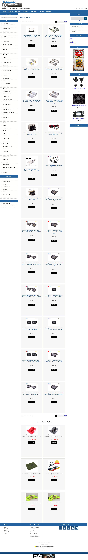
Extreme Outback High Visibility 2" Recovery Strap (32, 503)
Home (74, 8)
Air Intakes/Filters (6, 25)
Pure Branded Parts (6, 23)
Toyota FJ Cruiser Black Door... (78, 118)
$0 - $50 (71, 38)
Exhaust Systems (6, 52)
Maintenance (5, 86)
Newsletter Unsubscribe (7, 197)
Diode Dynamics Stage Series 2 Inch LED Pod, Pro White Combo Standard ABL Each (54, 199)
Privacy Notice (5, 184)
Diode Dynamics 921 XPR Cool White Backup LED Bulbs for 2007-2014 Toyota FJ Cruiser (54, 37)
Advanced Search (78, 20)
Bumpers (4, 36)
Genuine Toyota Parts (6, 62)
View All (5, 533)
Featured (6, 528)
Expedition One (5, 141)
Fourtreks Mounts (6, 143)
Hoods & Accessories (6, 70)
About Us (10, 11)
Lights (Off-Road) (6, 80)
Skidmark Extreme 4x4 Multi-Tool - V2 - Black (54, 436)
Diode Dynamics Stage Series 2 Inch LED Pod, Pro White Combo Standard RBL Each (54, 232)
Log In (79, 8)
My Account (32, 531)
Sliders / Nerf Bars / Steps (7, 109)
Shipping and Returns (34, 527)
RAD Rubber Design (6, 156)
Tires (3, 120)
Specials (42, 11)
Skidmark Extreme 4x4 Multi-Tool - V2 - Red (32, 436)
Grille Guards (5, 65)
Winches (4, 125)
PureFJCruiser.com (47, 542)
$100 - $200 (72, 41)
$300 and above (73, 43)
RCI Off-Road (5, 159)
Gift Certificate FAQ (6, 194)
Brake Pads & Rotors (6, 33)
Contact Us (25, 11)
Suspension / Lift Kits (6, 117)
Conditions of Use (6, 186)
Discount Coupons (33, 534)
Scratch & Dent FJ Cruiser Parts (8, 167)
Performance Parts (6, 91)
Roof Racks (4, 101)
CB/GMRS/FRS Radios (7, 44)
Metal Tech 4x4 (5, 148)
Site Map (4, 191)
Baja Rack (4, 135)
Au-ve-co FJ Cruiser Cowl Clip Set (78, 88)
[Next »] (65, 21)
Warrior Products (5, 164)
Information (17, 11)
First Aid (4, 57)
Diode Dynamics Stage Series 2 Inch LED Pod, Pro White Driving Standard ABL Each (54, 264)
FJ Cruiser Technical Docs (76, 26)
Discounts (48, 11)
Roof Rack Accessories (7, 99)
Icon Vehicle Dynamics (7, 146)
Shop (4, 11)
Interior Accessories (6, 73)
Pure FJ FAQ (74, 31)
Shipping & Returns (6, 181)
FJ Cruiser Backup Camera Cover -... (79, 105)
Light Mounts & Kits (6, 78)
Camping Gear (5, 41)
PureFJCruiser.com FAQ (7, 203)
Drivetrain (4, 46)
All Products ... (5, 172)
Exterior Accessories (6, 54)
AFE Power (4, 130)
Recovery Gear (5, 96)
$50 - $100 (72, 39)
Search (78, 14)
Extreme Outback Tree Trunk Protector (54, 503)
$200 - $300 (72, 42)
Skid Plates (4, 107)
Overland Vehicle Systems (7, 154)
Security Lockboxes (6, 104)
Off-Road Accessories (6, 88)
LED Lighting (5, 75)
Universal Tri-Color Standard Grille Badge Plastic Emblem (54, 474)
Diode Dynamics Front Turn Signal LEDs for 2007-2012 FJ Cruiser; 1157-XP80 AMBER (54, 102)
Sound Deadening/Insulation (8, 112)
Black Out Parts (5, 31)
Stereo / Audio (5, 114)
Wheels (4, 122)
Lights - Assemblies (6, 83)
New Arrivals (6, 531)
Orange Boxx (5, 151)
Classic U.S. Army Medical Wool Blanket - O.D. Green (31, 474)
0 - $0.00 (84, 8)
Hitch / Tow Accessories (7, 67)
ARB (3, 133)
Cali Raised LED (5, 138)
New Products (34, 11)
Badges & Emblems (6, 28)
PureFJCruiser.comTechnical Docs (9, 206)
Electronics (4, 49)
